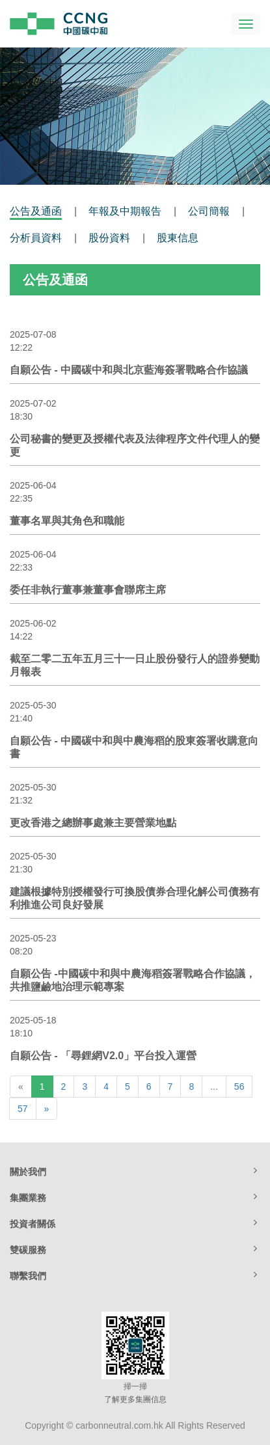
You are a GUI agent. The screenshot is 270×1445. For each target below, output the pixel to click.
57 (23, 1108)
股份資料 (109, 237)
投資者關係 (135, 1223)
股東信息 (177, 237)
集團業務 (135, 1197)
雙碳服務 (135, 1249)
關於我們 (135, 1171)
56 (239, 1086)
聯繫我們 (135, 1275)
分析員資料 (36, 237)
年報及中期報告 (124, 211)
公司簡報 (209, 211)
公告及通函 (36, 211)
